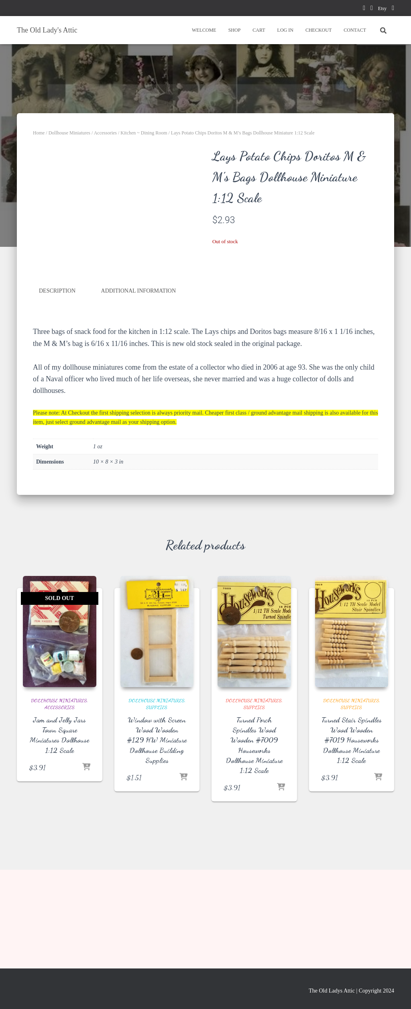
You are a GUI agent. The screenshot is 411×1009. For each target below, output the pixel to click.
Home (39, 133)
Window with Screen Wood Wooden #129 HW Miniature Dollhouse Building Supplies (157, 831)
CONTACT (355, 30)
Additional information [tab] (138, 384)
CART (258, 30)
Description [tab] (57, 384)
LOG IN (285, 30)
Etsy (382, 8)
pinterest (371, 9)
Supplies (156, 799)
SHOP (234, 30)
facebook (364, 9)
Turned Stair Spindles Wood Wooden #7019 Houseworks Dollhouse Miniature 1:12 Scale (351, 831)
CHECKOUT (318, 30)
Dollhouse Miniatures (69, 133)
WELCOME (204, 30)
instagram (393, 9)
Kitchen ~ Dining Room (143, 133)
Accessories (105, 133)
